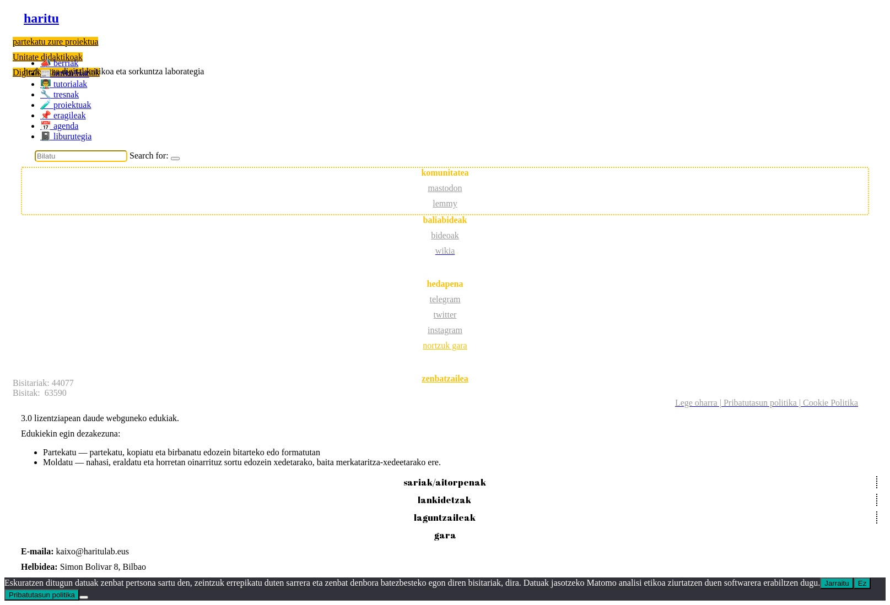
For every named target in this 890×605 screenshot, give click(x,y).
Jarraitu (836, 583)
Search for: (149, 155)
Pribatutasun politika (42, 595)
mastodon (445, 188)
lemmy (445, 203)
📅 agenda (59, 125)
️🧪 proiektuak (65, 105)
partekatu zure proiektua (55, 41)
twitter (445, 314)
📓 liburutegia (65, 136)
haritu (41, 18)
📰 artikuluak (64, 73)
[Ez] (83, 597)
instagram (445, 330)
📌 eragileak (63, 115)
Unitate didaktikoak (48, 57)
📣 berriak (59, 63)
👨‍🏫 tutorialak (63, 84)
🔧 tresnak (59, 94)
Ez (862, 583)
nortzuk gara (445, 345)
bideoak (445, 235)
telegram (445, 299)
